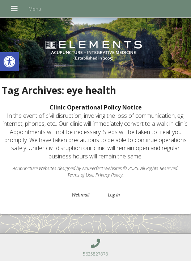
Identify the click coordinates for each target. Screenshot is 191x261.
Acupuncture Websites (34, 168)
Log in (114, 194)
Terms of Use (80, 174)
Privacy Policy (109, 174)
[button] (9, 61)
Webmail (80, 194)
